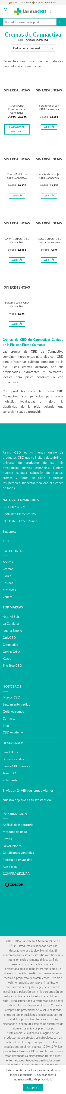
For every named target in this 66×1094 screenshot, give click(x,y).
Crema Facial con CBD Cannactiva (17, 176)
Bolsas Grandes (13, 759)
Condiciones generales (18, 852)
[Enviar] (59, 21)
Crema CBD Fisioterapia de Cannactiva (17, 109)
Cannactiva (10, 644)
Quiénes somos (13, 711)
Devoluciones (12, 846)
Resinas (8, 583)
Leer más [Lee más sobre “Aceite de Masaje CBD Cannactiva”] (49, 195)
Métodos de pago (15, 832)
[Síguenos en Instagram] (9, 541)
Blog (6, 725)
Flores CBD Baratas (16, 766)
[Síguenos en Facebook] (5, 541)
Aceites (8, 562)
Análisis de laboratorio (18, 825)
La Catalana (11, 623)
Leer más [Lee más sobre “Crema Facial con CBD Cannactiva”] (17, 195)
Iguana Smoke (12, 630)
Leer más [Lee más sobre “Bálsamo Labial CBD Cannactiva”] (17, 324)
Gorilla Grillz (11, 651)
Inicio (20, 40)
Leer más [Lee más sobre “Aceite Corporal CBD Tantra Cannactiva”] (49, 260)
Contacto (9, 718)
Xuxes (7, 658)
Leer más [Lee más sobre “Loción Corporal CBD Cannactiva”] (17, 260)
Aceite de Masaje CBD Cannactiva (49, 176)
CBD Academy (13, 732)
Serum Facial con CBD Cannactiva (49, 107)
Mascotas (9, 590)
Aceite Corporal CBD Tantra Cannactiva (49, 240)
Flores (7, 576)
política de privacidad (37, 1079)
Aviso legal (10, 867)
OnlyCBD (9, 637)
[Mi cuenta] (51, 11)
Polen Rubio (11, 780)
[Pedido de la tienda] (33, 48)
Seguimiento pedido (16, 704)
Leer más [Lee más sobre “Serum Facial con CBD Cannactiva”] (49, 127)
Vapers (7, 597)
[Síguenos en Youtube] (14, 541)
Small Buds (10, 752)
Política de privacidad (17, 860)
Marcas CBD (11, 697)
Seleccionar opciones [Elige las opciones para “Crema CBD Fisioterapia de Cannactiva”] (17, 129)
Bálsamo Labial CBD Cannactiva (17, 304)
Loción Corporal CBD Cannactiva (17, 240)
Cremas (8, 569)
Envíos (7, 839)
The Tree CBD (12, 665)
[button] (5, 11)
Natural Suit (11, 616)
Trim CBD (9, 773)
